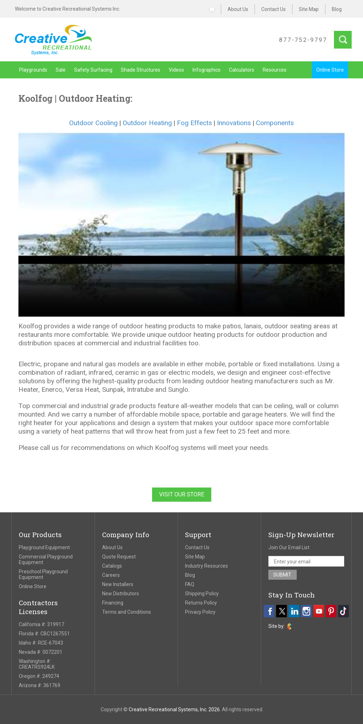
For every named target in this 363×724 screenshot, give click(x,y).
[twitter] (281, 611)
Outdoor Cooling (93, 123)
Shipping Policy (202, 593)
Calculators (241, 70)
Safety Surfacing (93, 70)
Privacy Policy (200, 612)
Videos (176, 70)
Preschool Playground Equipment (43, 574)
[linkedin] (294, 611)
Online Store (330, 70)
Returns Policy (201, 603)
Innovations (234, 123)
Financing (112, 603)
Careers (111, 575)
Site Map (309, 9)
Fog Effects (194, 123)
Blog (337, 9)
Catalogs (112, 566)
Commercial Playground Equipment (46, 559)
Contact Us (273, 9)
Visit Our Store (181, 494)
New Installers (117, 584)
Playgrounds (33, 70)
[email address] (306, 561)
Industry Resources (206, 566)
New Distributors (120, 593)
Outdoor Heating (147, 123)
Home (214, 9)
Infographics (206, 70)
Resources (274, 70)
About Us (238, 9)
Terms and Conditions (126, 612)
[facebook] (269, 611)
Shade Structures (140, 70)
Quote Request (119, 556)
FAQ (189, 584)
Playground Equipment (44, 547)
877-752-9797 (303, 39)
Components (275, 123)
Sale (61, 70)
